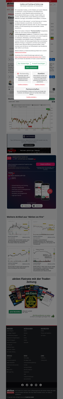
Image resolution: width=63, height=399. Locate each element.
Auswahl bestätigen (38, 63)
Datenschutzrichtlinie (20, 52)
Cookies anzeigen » (23, 84)
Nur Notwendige (23, 63)
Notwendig (24, 73)
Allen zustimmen (31, 67)
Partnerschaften (32, 89)
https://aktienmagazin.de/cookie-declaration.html (28, 57)
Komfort (41, 73)
